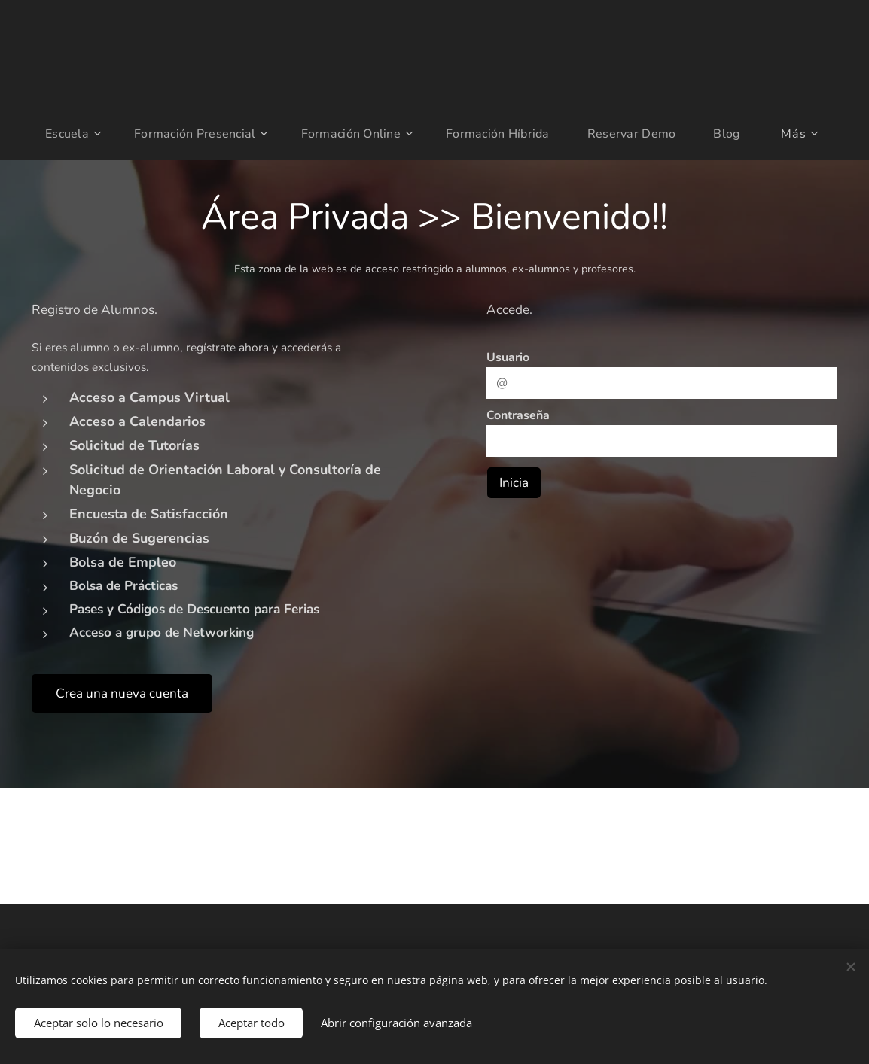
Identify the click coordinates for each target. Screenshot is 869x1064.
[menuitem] (66, 134)
